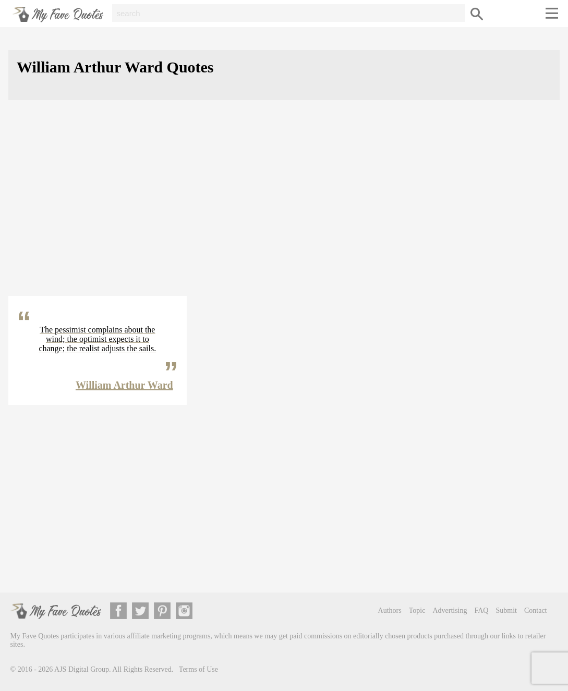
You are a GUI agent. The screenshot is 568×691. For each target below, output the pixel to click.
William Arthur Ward (124, 385)
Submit (506, 610)
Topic (417, 610)
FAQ (482, 610)
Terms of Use (198, 669)
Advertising (449, 610)
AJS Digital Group (81, 669)
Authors (390, 610)
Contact (535, 610)
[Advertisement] (284, 206)
